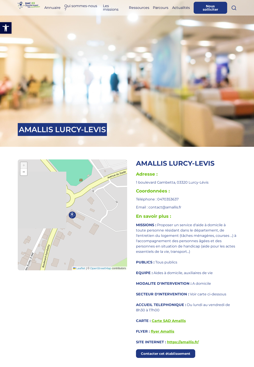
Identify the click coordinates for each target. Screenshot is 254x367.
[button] (6, 28)
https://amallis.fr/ (183, 342)
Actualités (188, 8)
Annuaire (71, 8)
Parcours (169, 8)
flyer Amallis (162, 331)
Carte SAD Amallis (169, 321)
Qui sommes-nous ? (94, 8)
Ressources (150, 8)
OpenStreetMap (100, 268)
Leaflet (79, 268)
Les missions (124, 8)
